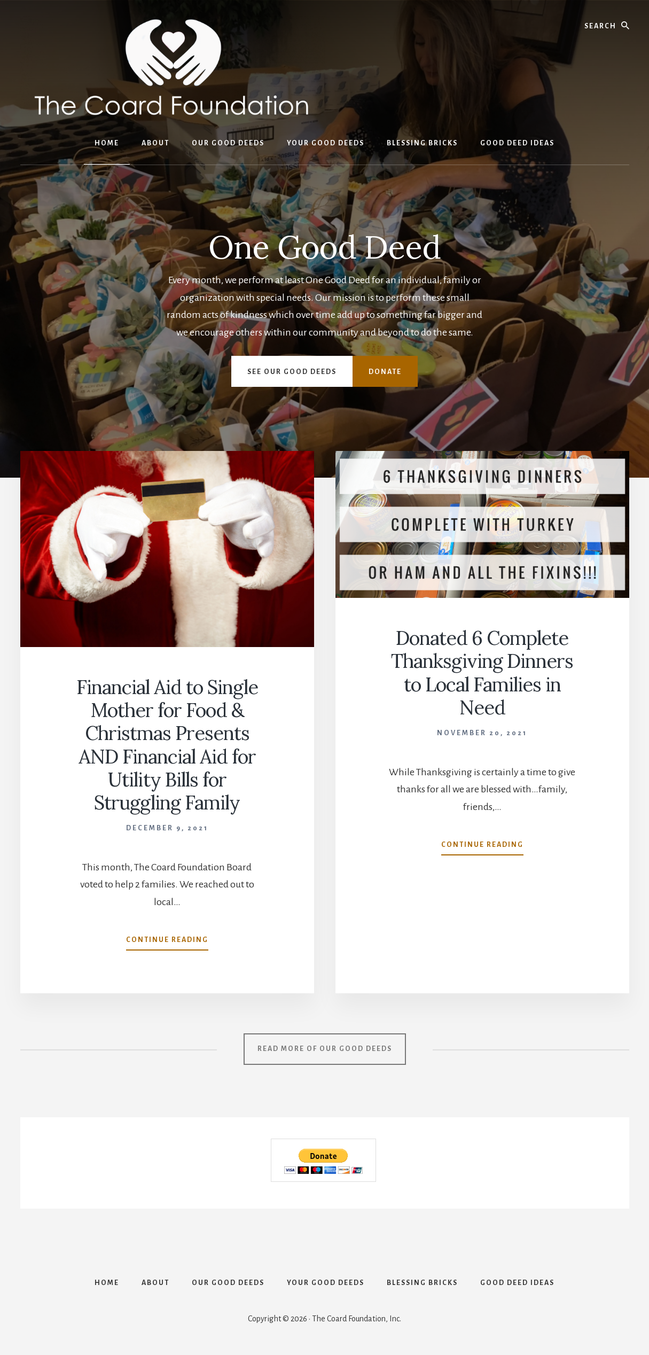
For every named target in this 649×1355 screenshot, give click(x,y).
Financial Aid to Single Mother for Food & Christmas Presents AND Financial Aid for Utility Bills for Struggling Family (167, 745)
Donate (385, 372)
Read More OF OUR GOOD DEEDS (324, 1049)
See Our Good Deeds (292, 372)
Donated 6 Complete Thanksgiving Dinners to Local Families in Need (482, 673)
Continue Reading (167, 942)
